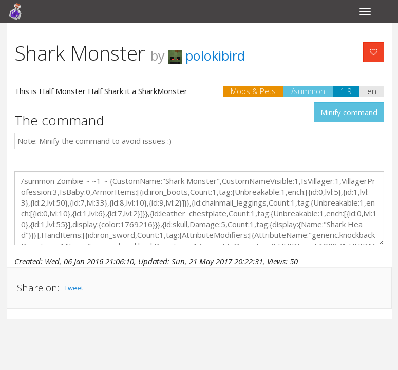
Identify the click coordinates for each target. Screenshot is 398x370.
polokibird (206, 55)
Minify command (348, 112)
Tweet (73, 287)
